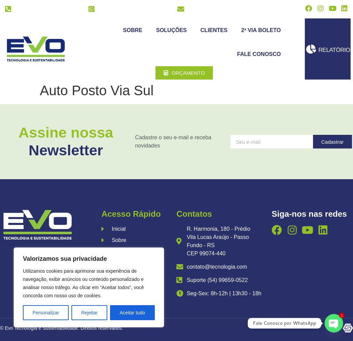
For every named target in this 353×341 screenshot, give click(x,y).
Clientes (214, 30)
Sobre (132, 30)
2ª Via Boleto (261, 30)
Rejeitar (89, 312)
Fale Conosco (259, 54)
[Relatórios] (311, 49)
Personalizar (45, 312)
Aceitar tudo (132, 312)
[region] (89, 287)
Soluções (171, 30)
